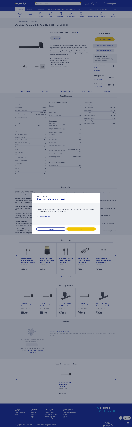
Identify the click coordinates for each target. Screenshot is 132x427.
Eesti (38, 196)
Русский (44, 196)
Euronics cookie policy (44, 216)
